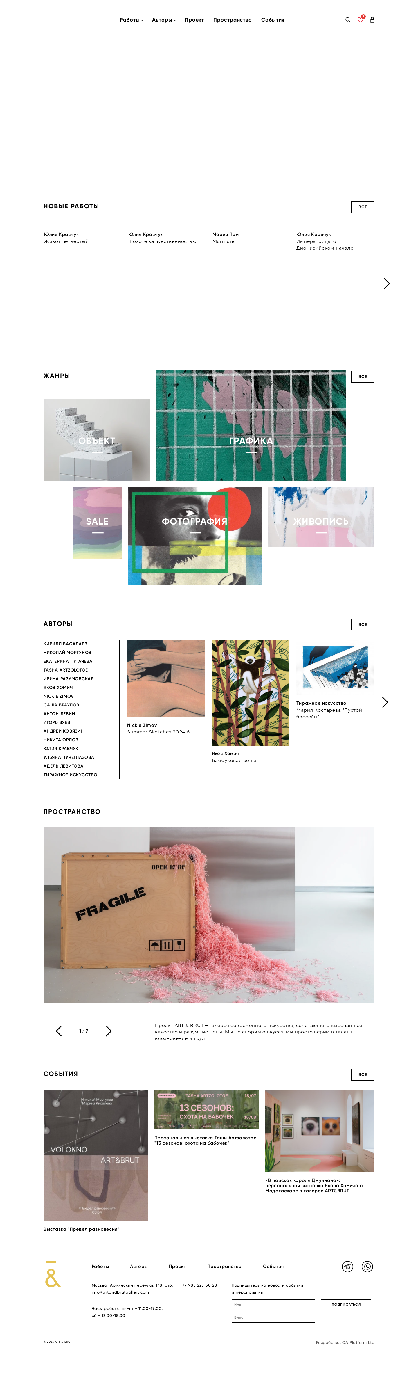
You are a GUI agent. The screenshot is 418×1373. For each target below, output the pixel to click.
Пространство (232, 20)
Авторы (139, 1266)
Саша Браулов (61, 705)
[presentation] (387, 284)
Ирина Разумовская (69, 678)
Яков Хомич (58, 687)
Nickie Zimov (59, 696)
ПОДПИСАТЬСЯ (346, 1305)
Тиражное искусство (71, 774)
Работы (100, 1266)
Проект (194, 20)
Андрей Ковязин (64, 731)
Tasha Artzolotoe (66, 670)
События (272, 20)
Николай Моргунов (67, 652)
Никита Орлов (61, 740)
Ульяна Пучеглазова (69, 757)
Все (362, 207)
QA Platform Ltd (358, 1342)
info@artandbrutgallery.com (120, 1292)
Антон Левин (59, 713)
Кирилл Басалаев (65, 643)
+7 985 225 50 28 (199, 1285)
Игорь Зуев (57, 722)
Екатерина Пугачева (68, 661)
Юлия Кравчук (61, 748)
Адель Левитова (64, 766)
